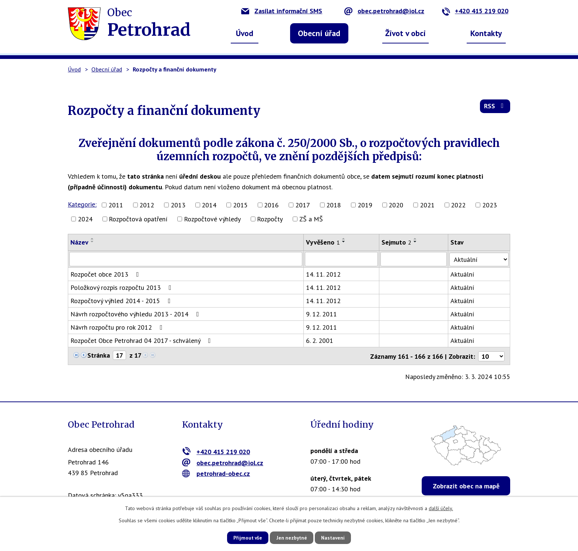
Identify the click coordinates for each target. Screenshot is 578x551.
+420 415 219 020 (475, 11)
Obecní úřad (319, 33)
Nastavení (336, 537)
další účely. (441, 508)
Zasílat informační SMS (281, 11)
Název (79, 242)
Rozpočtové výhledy (212, 219)
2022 (458, 205)
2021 (427, 205)
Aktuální (464, 274)
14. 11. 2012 (324, 274)
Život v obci (405, 33)
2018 (333, 205)
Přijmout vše (244, 537)
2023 (489, 205)
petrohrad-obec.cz (216, 472)
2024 (85, 219)
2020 (396, 205)
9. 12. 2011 (322, 313)
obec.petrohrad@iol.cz (384, 11)
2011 (115, 205)
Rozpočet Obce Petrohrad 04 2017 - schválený (142, 340)
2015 (240, 205)
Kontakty (486, 33)
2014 (209, 205)
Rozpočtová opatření (138, 219)
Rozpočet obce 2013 (106, 274)
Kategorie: (82, 204)
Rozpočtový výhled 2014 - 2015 (122, 300)
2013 (178, 205)
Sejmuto (398, 242)
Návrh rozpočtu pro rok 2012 (118, 327)
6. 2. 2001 (320, 340)
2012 (146, 205)
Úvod (244, 33)
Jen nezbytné (291, 537)
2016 (271, 205)
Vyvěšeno (324, 242)
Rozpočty (270, 219)
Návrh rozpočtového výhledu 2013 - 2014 (136, 313)
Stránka (98, 355)
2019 (365, 205)
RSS (494, 107)
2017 (302, 205)
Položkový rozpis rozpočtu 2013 (122, 287)
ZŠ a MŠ (311, 219)
